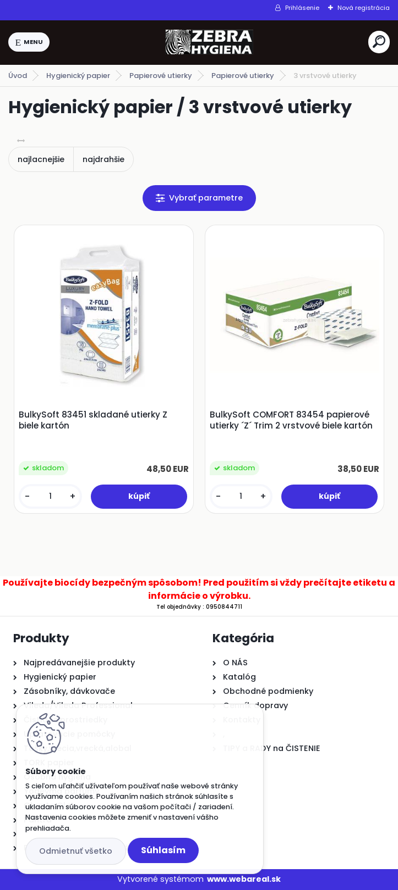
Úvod (17, 75)
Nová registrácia (363, 7)
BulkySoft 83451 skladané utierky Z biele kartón (93, 420)
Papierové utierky (160, 75)
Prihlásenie (302, 7)
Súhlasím (163, 850)
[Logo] (209, 42)
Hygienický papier (78, 75)
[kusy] (50, 496)
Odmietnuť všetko (75, 851)
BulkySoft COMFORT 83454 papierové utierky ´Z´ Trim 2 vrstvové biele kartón (291, 420)
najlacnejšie (41, 159)
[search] (379, 41)
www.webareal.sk (244, 879)
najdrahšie (103, 159)
